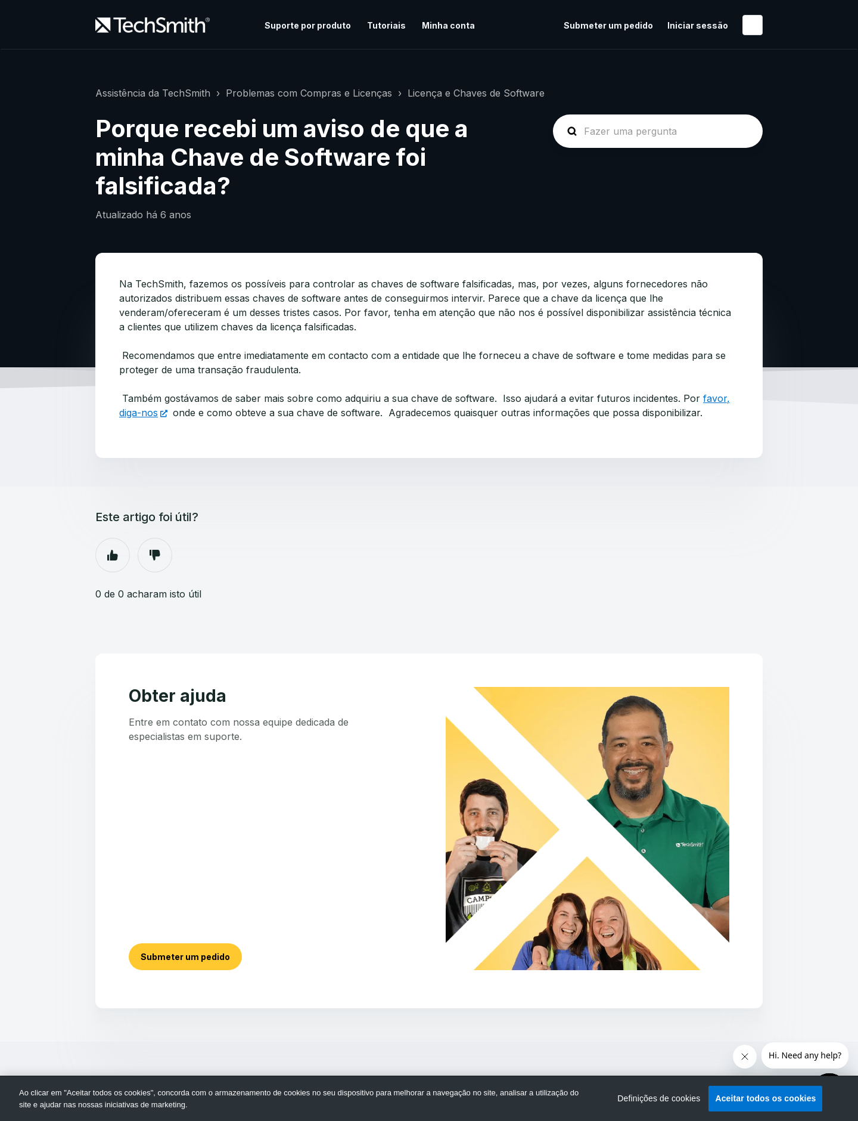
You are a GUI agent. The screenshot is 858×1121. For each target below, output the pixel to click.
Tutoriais (386, 25)
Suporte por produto (308, 25)
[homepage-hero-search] (658, 131)
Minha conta (448, 25)
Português (752, 25)
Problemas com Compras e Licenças (309, 93)
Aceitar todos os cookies (765, 1098)
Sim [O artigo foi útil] (112, 555)
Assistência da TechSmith (152, 93)
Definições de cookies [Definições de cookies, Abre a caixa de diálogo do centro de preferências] (658, 1098)
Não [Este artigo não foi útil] (155, 555)
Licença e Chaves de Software (476, 93)
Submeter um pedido (608, 25)
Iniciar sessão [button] (697, 25)
